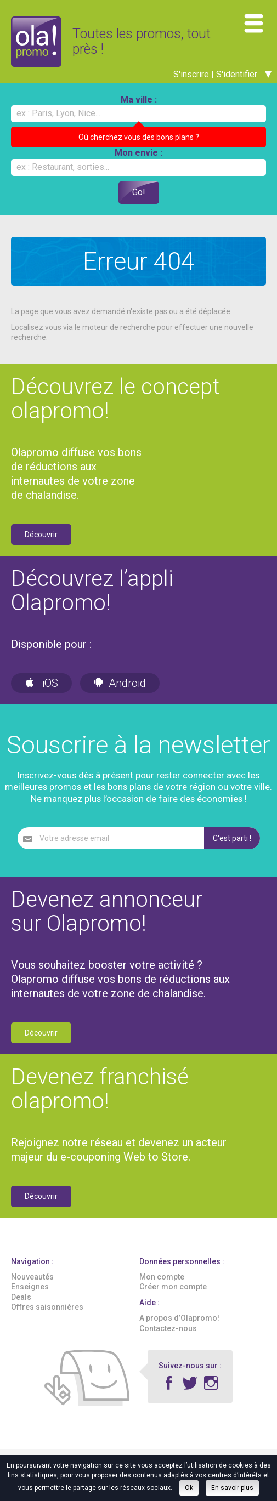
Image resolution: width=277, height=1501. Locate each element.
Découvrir (41, 544)
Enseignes (30, 1297)
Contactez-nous (168, 1338)
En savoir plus (232, 1488)
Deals (21, 1307)
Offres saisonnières (47, 1316)
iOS (41, 693)
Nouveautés (32, 1287)
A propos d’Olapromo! (179, 1328)
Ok (189, 1488)
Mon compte (161, 1287)
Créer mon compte (173, 1297)
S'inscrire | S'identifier (222, 84)
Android (120, 693)
